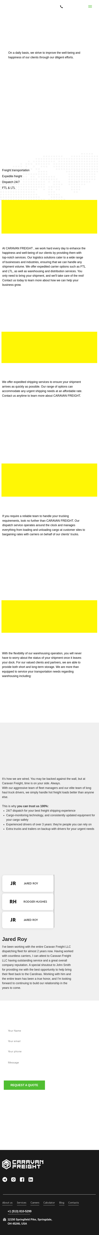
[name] (49, 1031)
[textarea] (49, 1067)
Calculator (49, 1203)
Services (21, 1203)
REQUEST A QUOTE (24, 1085)
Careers (34, 1203)
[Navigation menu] (90, 6)
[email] (49, 1041)
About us (7, 1203)
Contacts (73, 1203)
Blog (61, 1203)
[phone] (49, 1051)
